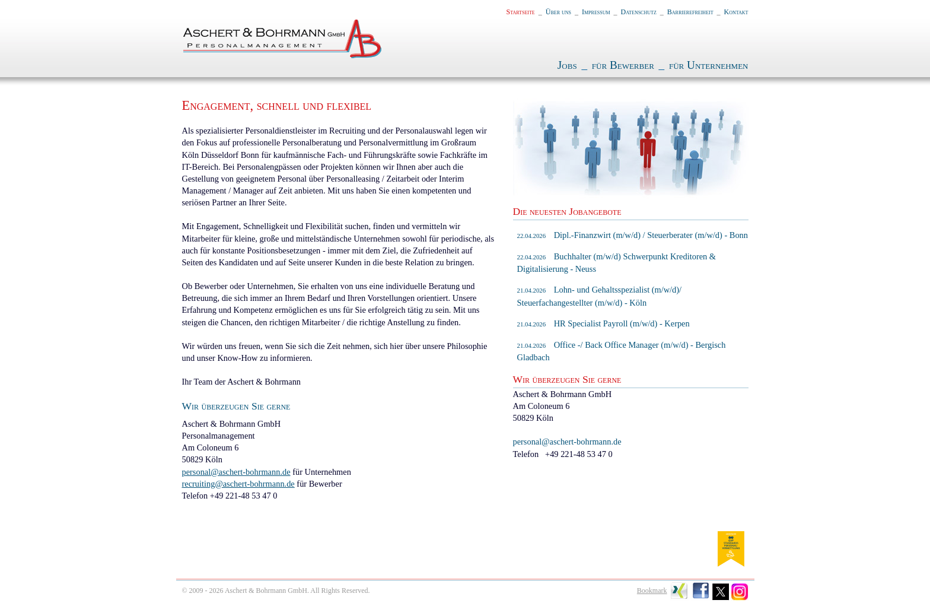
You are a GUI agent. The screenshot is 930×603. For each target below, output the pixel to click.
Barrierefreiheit (690, 12)
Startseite (521, 12)
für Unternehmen (709, 65)
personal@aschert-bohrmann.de (236, 472)
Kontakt (736, 12)
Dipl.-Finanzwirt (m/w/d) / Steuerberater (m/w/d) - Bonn (633, 235)
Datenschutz (639, 12)
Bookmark (652, 590)
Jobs (567, 65)
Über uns (558, 12)
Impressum (596, 12)
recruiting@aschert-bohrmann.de (238, 483)
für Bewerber (623, 65)
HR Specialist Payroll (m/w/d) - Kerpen (603, 323)
